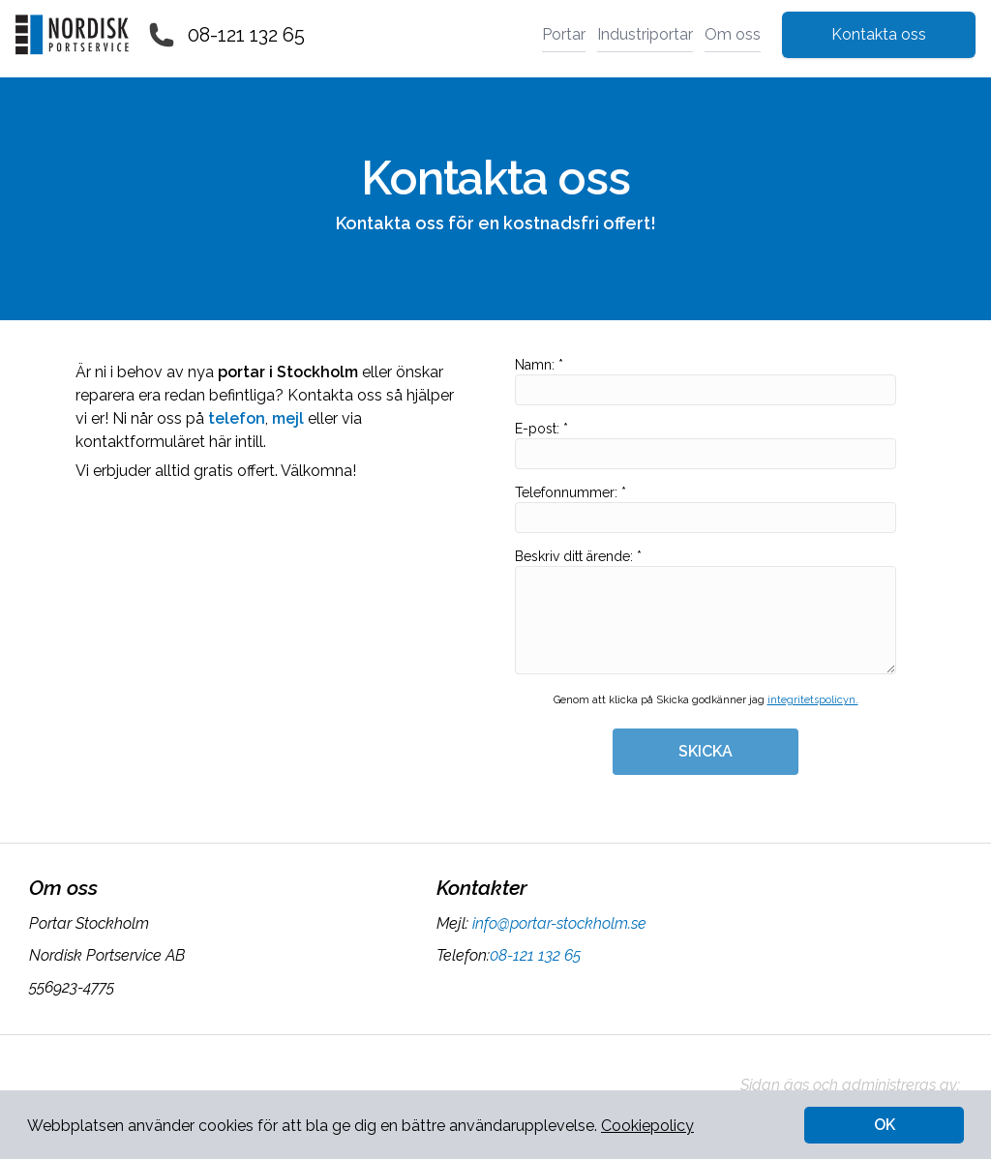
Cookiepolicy (647, 1125)
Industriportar (645, 34)
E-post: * (705, 445)
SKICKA (705, 751)
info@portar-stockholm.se (557, 923)
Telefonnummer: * (705, 509)
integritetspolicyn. (812, 700)
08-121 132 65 (246, 34)
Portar (564, 34)
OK (884, 1124)
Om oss (733, 34)
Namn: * (705, 381)
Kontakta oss (878, 34)
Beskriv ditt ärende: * (705, 611)
